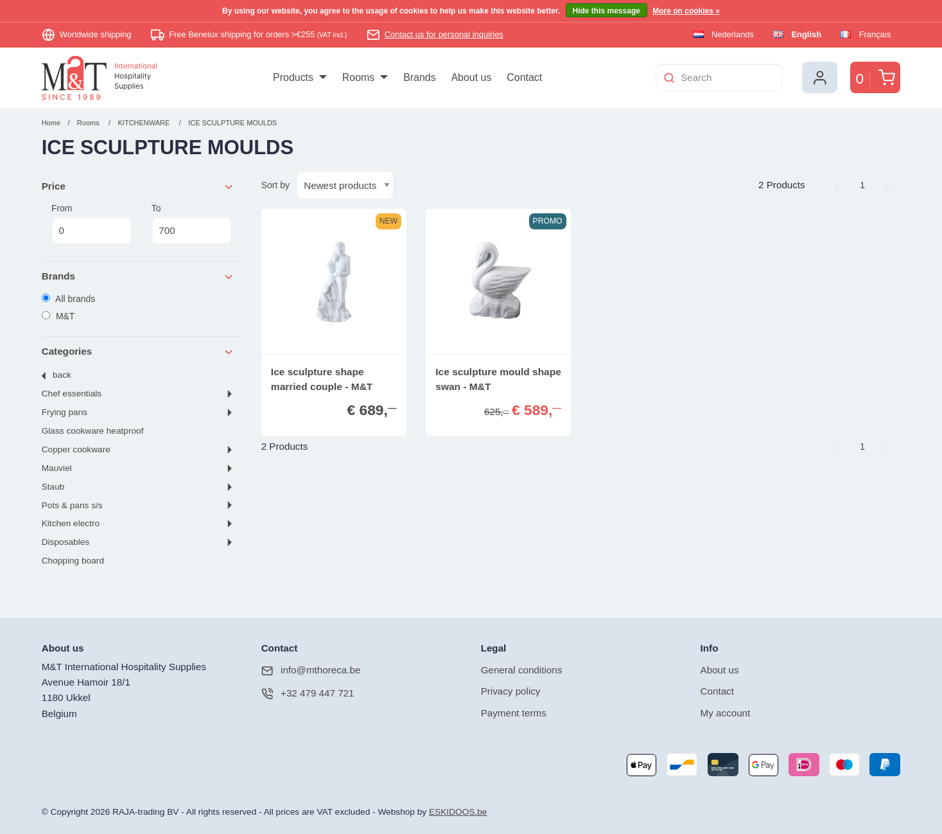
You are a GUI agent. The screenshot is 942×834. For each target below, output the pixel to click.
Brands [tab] (138, 277)
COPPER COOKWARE (76, 449)
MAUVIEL (57, 468)
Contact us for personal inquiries (444, 34)
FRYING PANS (64, 412)
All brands (69, 299)
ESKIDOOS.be (458, 812)
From (91, 223)
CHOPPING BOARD (73, 560)
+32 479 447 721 (307, 694)
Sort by (275, 185)
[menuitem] (299, 77)
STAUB (53, 487)
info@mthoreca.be (311, 670)
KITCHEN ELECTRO (71, 523)
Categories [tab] (138, 352)
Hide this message (606, 10)
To (192, 223)
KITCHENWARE (144, 123)
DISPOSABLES (65, 542)
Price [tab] (138, 187)
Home (51, 123)
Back (62, 375)
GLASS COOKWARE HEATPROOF (93, 431)
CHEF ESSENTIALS (71, 393)
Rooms (88, 123)
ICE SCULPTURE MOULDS (232, 123)
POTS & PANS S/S (72, 505)
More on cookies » (686, 10)
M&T (58, 316)
